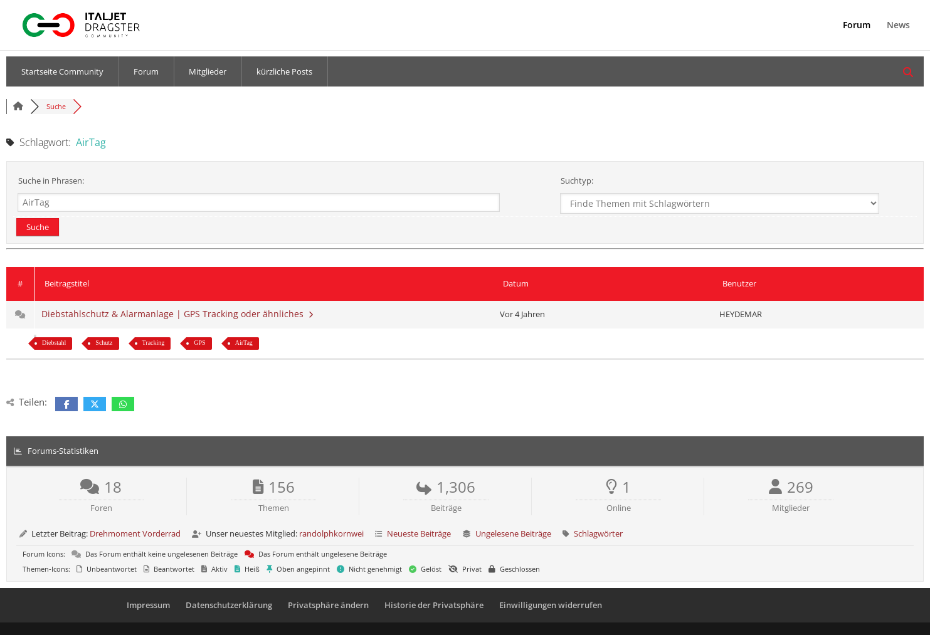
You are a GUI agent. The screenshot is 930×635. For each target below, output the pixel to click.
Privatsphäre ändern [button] (328, 605)
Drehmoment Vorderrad (135, 533)
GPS (199, 342)
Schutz (103, 342)
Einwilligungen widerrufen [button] (550, 605)
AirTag (244, 342)
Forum (856, 26)
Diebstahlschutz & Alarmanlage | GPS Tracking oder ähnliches (177, 314)
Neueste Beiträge (419, 533)
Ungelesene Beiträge (513, 533)
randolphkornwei (331, 533)
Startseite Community (62, 71)
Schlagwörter (598, 533)
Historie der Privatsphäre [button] (433, 605)
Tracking (153, 342)
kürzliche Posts (284, 71)
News (898, 26)
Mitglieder (207, 71)
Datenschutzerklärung (229, 605)
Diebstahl (54, 342)
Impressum (148, 605)
